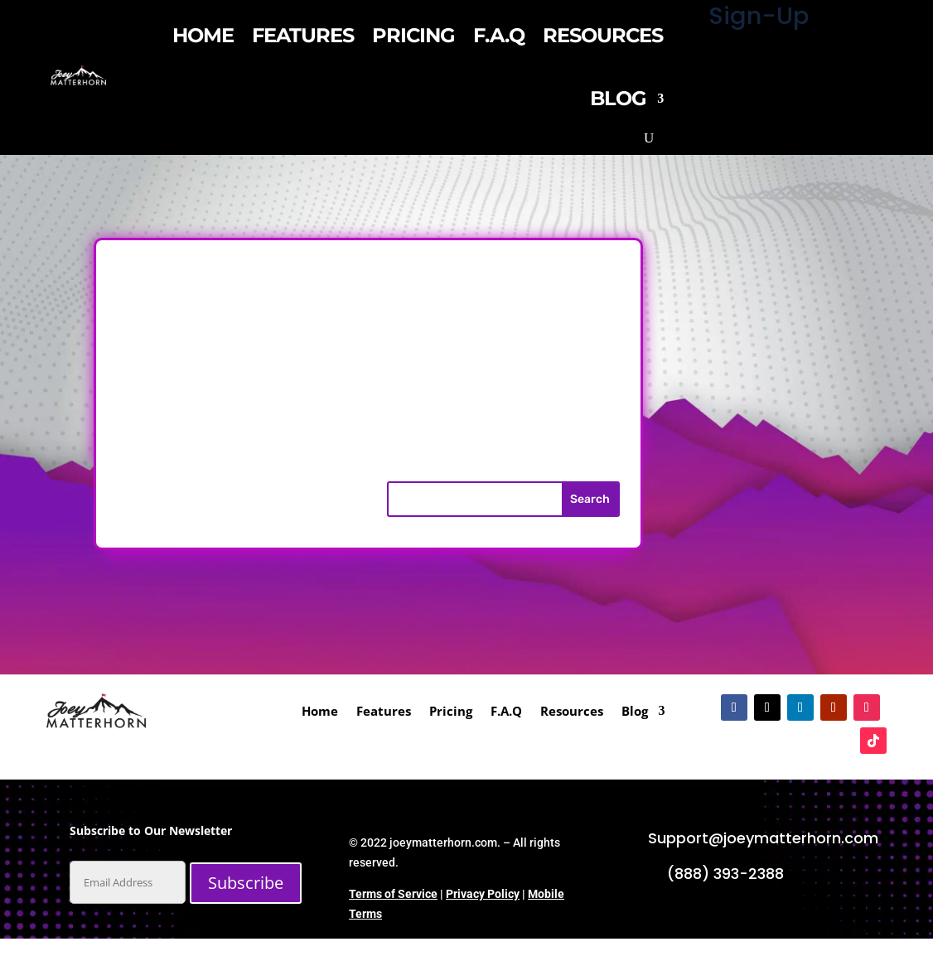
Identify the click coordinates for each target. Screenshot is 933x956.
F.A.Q (499, 35)
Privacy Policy (483, 893)
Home (203, 35)
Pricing (413, 35)
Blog (618, 98)
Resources (603, 35)
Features (303, 35)
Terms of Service (393, 893)
